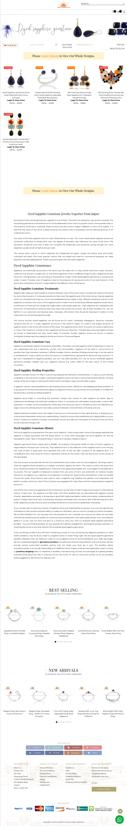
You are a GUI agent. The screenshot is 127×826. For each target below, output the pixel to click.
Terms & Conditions (47, 771)
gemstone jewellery (49, 542)
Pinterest (93, 748)
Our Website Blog (21, 782)
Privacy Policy (45, 774)
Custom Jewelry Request (24, 779)
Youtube (73, 748)
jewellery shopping (25, 551)
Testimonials (44, 782)
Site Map (17, 774)
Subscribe (103, 789)
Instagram (54, 748)
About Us (17, 768)
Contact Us (70, 768)
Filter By (10, 45)
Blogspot (73, 753)
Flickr (92, 753)
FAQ (67, 771)
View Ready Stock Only (67, 46)
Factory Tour (18, 771)
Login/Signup (50, 56)
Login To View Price (16, 100)
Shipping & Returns (73, 776)
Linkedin (35, 753)
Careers (17, 785)
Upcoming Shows (21, 776)
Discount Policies (46, 768)
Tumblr (54, 753)
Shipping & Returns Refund (76, 782)
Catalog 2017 (45, 785)
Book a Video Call (21, 788)
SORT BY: (121, 45)
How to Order (71, 774)
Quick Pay (70, 779)
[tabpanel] (14, 618)
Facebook (35, 748)
